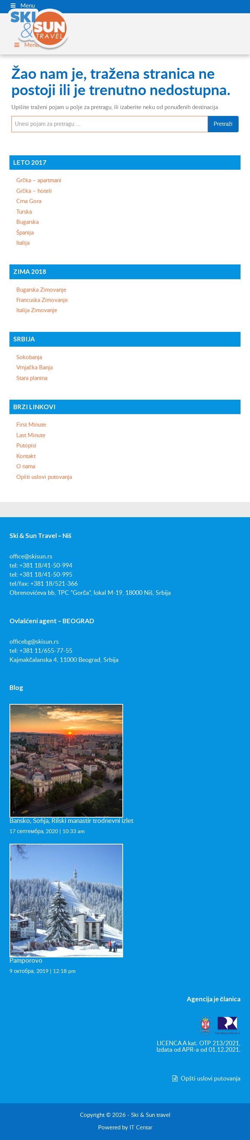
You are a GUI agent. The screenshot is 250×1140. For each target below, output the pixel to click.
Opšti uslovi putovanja (44, 477)
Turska (24, 212)
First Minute (31, 425)
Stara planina (31, 378)
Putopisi (26, 446)
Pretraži (223, 124)
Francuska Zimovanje (42, 300)
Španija (25, 233)
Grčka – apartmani (38, 180)
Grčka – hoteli (34, 191)
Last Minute (30, 435)
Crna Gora (28, 201)
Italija (23, 243)
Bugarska (27, 222)
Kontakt (26, 456)
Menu (22, 6)
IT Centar (141, 1128)
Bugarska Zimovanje (41, 290)
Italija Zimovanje (36, 310)
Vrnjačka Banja (34, 368)
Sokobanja (29, 357)
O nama (25, 466)
